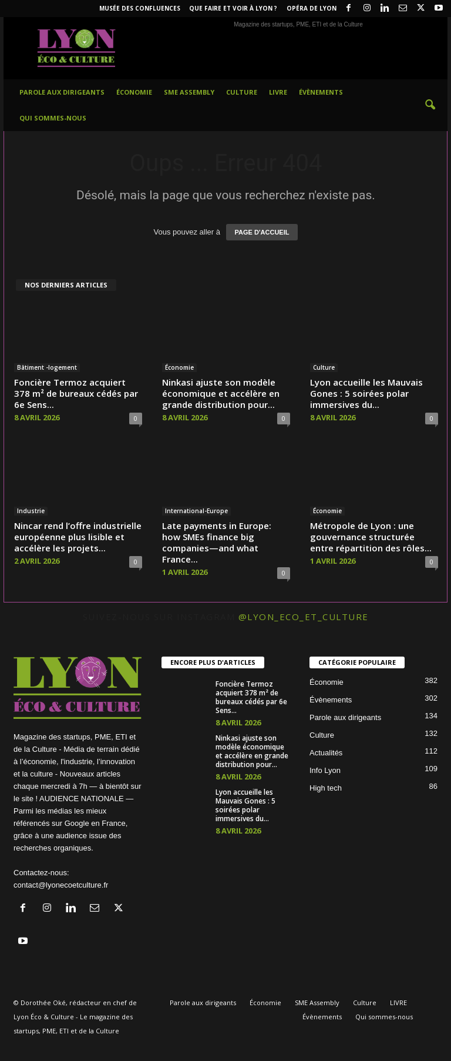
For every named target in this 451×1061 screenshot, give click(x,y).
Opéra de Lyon (311, 8)
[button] (430, 105)
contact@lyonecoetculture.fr (61, 885)
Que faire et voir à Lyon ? (233, 8)
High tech (325, 788)
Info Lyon (325, 770)
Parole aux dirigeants (62, 92)
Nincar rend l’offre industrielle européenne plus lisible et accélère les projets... (78, 537)
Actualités (325, 752)
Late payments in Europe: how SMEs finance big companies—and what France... (216, 542)
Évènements (321, 92)
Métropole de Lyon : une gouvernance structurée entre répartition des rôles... (371, 537)
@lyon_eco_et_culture (303, 616)
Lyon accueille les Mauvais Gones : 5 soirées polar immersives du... (366, 393)
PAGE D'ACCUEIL (262, 232)
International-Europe (196, 511)
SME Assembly (189, 92)
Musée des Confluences (139, 8)
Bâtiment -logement (47, 367)
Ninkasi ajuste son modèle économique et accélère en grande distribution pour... (221, 393)
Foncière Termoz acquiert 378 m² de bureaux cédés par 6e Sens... (76, 393)
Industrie (31, 511)
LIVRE (278, 92)
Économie (134, 92)
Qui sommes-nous (52, 117)
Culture (241, 92)
